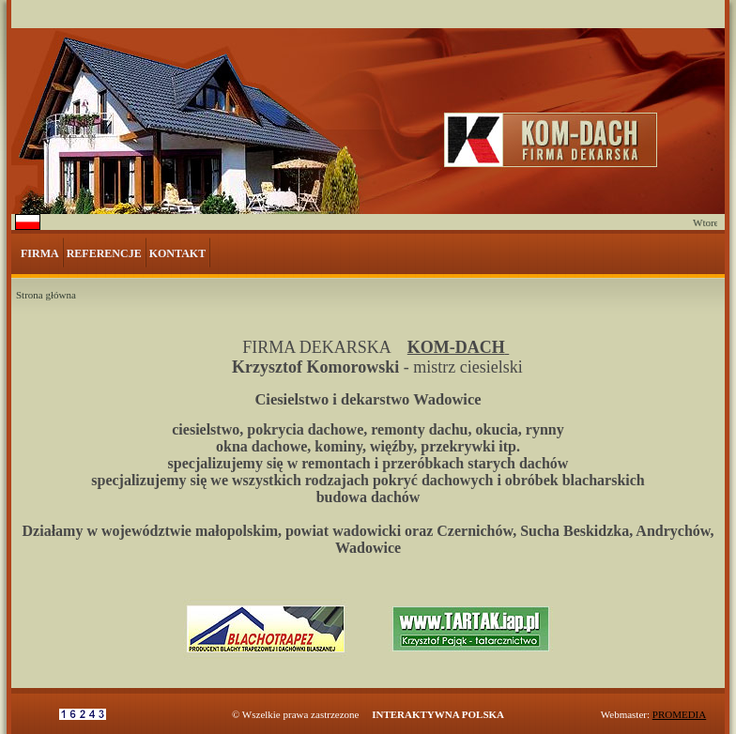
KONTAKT (177, 253)
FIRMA (40, 253)
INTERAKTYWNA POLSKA (438, 714)
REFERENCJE (104, 253)
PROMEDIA (679, 714)
